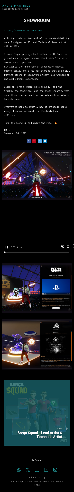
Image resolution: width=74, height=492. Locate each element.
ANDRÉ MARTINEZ (16, 5)
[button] (37, 460)
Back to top (37, 477)
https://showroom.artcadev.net (23, 30)
